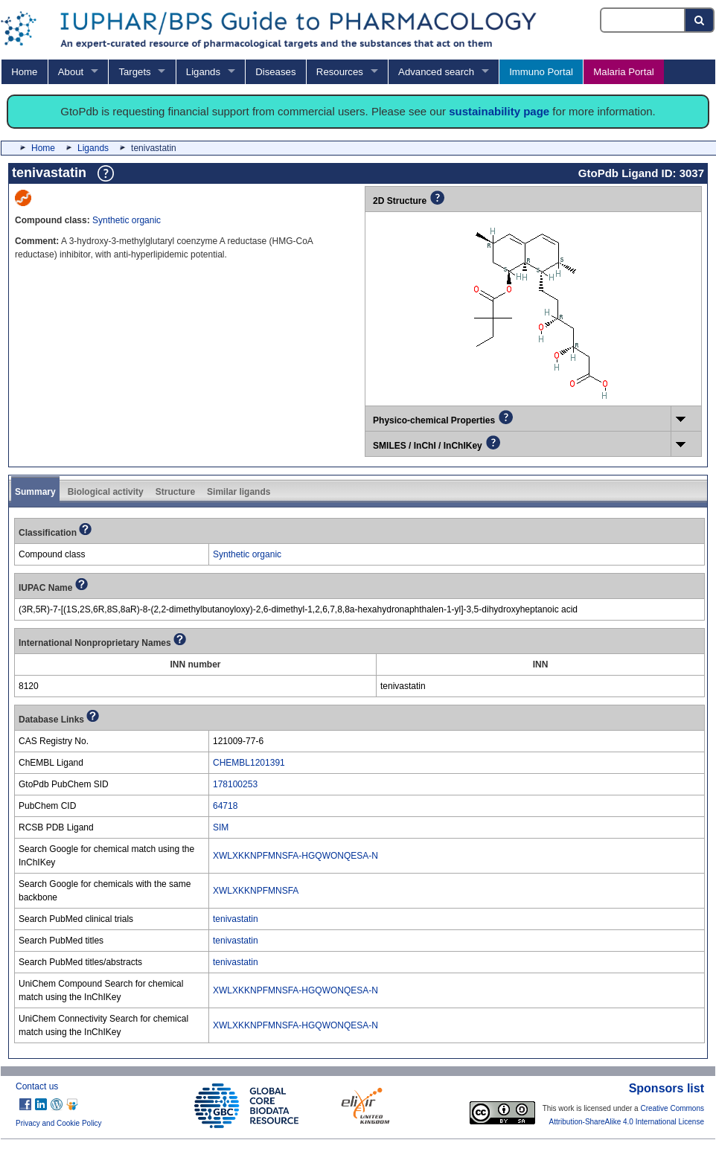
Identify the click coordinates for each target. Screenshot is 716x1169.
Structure (175, 492)
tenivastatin (235, 919)
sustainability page (499, 111)
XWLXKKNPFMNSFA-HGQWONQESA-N (295, 856)
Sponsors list (666, 1088)
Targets (134, 71)
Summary (35, 492)
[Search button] (700, 20)
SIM (220, 827)
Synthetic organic (126, 220)
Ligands (203, 71)
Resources (339, 71)
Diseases (275, 71)
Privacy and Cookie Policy (59, 1123)
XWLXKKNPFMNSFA (255, 890)
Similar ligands (238, 492)
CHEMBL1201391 (249, 763)
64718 (225, 806)
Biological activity (106, 492)
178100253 (235, 784)
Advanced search (436, 71)
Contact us (37, 1086)
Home (24, 71)
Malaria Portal (623, 71)
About (70, 71)
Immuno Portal (541, 71)
